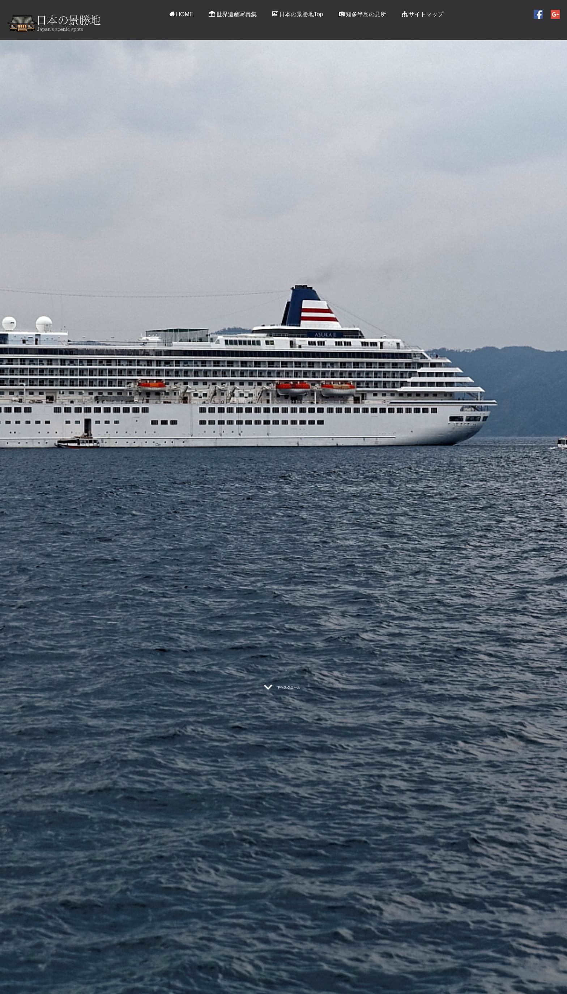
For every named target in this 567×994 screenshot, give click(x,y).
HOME (181, 14)
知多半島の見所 (362, 14)
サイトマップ (422, 14)
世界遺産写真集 (233, 14)
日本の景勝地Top (297, 14)
